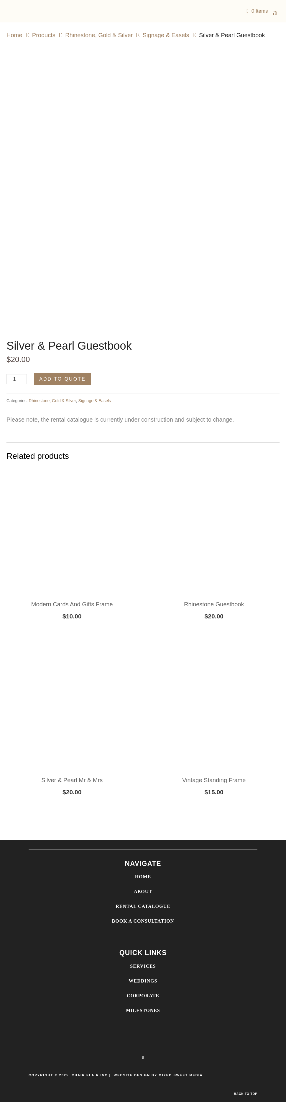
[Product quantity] (16, 379)
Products (43, 35)
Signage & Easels (166, 35)
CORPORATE (143, 995)
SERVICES (143, 966)
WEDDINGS (143, 980)
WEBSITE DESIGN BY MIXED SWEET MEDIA (158, 1075)
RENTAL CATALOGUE (143, 906)
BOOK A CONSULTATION (143, 920)
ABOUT (143, 891)
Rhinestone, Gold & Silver (99, 35)
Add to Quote (62, 378)
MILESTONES (143, 1010)
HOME (143, 876)
